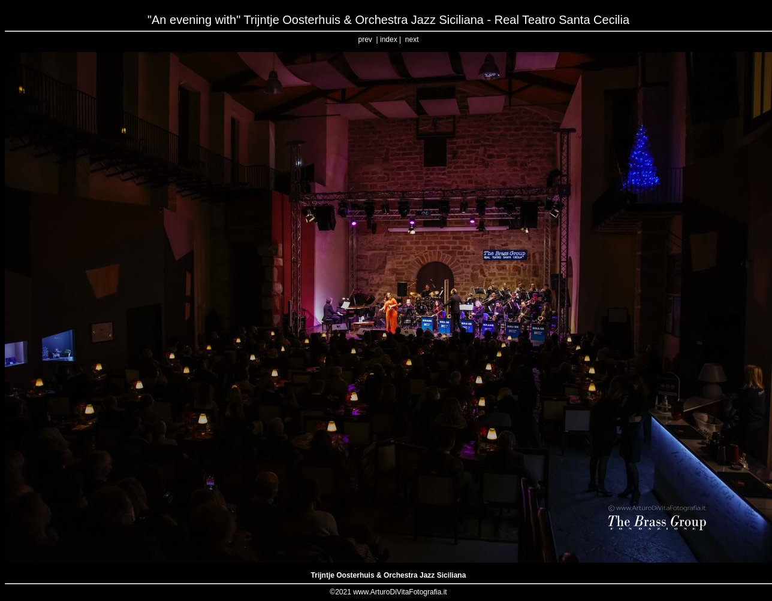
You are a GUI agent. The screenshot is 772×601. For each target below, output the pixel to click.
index (388, 39)
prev (365, 39)
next (412, 39)
